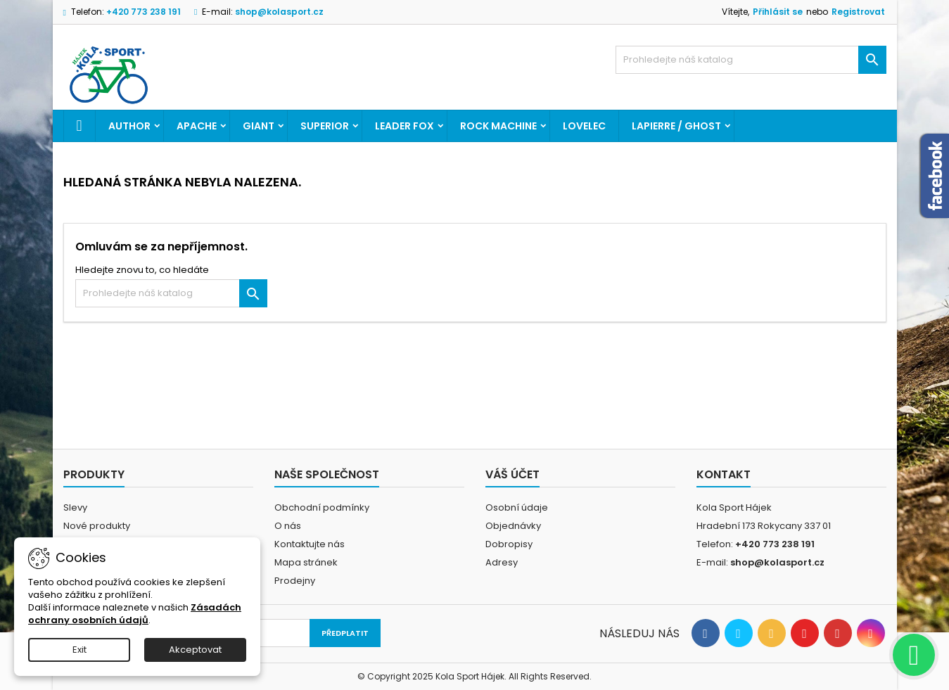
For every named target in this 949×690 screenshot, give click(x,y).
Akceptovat (195, 649)
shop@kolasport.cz (279, 12)
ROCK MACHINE (498, 126)
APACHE (197, 126)
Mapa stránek (306, 562)
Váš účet (512, 474)
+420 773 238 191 (143, 12)
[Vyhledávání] (751, 60)
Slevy (75, 507)
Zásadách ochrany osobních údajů (134, 614)
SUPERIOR (324, 126)
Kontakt (723, 474)
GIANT (258, 126)
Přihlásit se (778, 12)
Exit (79, 649)
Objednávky (513, 525)
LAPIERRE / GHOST (676, 126)
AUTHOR (129, 126)
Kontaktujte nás (309, 544)
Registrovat (858, 12)
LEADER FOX (404, 126)
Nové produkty (96, 525)
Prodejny (294, 580)
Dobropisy (509, 544)
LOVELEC (584, 126)
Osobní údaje (516, 507)
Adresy (501, 562)
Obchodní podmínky (321, 507)
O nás (287, 525)
